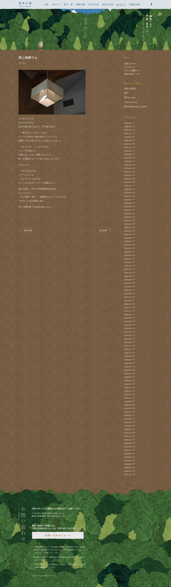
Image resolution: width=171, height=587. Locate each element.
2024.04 (127, 210)
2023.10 (127, 231)
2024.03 (127, 213)
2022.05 (127, 290)
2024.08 (127, 196)
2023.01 (127, 262)
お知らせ (128, 63)
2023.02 (127, 258)
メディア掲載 (130, 70)
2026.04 (127, 126)
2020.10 (127, 356)
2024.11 (127, 185)
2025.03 (127, 172)
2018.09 (127, 443)
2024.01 (127, 220)
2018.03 (127, 464)
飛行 (126, 93)
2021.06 (127, 328)
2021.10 (127, 314)
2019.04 (127, 419)
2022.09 (127, 276)
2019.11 (127, 394)
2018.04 (127, 460)
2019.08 (127, 405)
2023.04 (127, 252)
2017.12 (127, 474)
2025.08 (127, 154)
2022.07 (127, 283)
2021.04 (127, 335)
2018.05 (127, 457)
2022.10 (127, 272)
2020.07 (127, 366)
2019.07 (127, 408)
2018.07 (127, 450)
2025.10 (127, 147)
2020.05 (127, 373)
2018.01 (127, 471)
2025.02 (127, 175)
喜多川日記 (129, 74)
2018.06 (127, 453)
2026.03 (127, 130)
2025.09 (127, 151)
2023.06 (127, 245)
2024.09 (127, 192)
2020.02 (127, 384)
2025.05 (127, 165)
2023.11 (127, 227)
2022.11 (127, 269)
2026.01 (127, 137)
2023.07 (127, 241)
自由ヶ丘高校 (130, 88)
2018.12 (127, 432)
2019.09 (127, 401)
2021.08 (127, 321)
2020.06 (127, 370)
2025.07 (127, 158)
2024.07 (127, 199)
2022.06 (127, 286)
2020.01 (127, 387)
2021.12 (127, 307)
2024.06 (127, 203)
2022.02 (127, 300)
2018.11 (127, 436)
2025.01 (127, 178)
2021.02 (127, 342)
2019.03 (127, 422)
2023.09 (127, 234)
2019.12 (127, 391)
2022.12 (127, 265)
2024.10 (127, 189)
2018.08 (127, 446)
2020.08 (127, 363)
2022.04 (127, 293)
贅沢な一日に (130, 97)
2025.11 (127, 144)
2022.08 (127, 279)
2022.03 (127, 297)
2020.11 (127, 352)
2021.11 (127, 311)
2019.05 (127, 415)
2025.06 (127, 161)
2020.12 (127, 349)
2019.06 (127, 412)
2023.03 (127, 255)
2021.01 (127, 345)
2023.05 (127, 248)
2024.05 (127, 206)
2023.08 (127, 238)
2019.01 (127, 429)
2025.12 (127, 140)
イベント (128, 67)
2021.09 (127, 318)
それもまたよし (130, 102)
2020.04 (127, 377)
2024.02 (127, 217)
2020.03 (127, 380)
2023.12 (127, 224)
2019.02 (127, 426)
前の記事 (28, 230)
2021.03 (127, 339)
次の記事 (103, 230)
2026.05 (127, 123)
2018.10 (127, 439)
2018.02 (127, 467)
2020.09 (127, 359)
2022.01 (127, 304)
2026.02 (127, 133)
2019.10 (127, 398)
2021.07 (127, 325)
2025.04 (127, 168)
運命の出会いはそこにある (135, 106)
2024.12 (127, 182)
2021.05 (127, 332)
